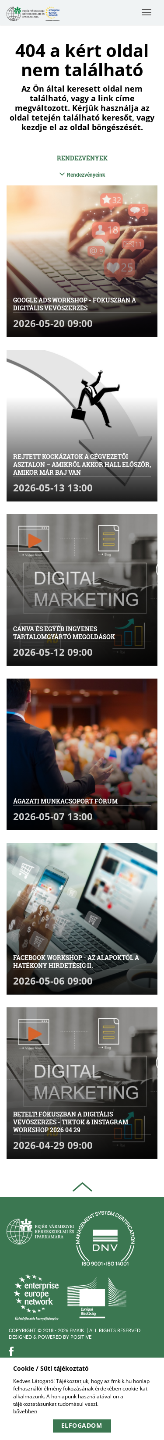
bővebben (25, 1411)
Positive (80, 1337)
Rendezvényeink (82, 174)
